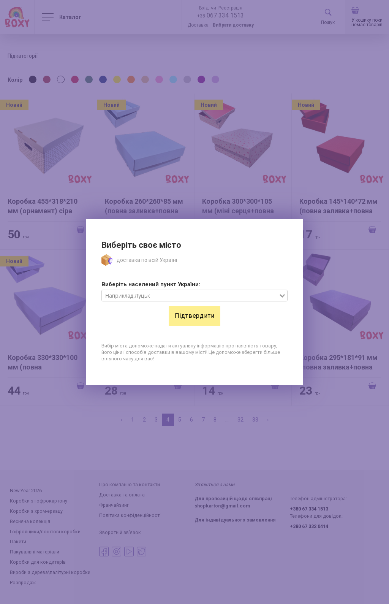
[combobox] (190, 296)
